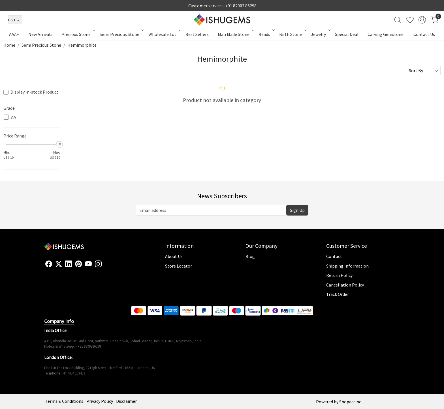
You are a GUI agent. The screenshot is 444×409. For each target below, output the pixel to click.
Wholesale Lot (164, 34)
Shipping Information (347, 266)
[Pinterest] (78, 264)
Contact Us (424, 34)
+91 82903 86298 (241, 5)
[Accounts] (422, 19)
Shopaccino (350, 401)
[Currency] (15, 19)
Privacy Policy (99, 401)
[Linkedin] (68, 264)
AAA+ (14, 34)
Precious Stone (77, 34)
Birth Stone (292, 34)
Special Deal (346, 34)
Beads (266, 34)
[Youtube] (88, 264)
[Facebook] (48, 264)
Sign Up (297, 210)
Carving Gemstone (386, 34)
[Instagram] (98, 264)
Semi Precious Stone (121, 34)
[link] (397, 20)
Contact (334, 256)
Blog (250, 256)
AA (13, 117)
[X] (58, 264)
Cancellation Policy (345, 285)
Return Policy (339, 275)
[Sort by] (419, 70)
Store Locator (178, 266)
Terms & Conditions (64, 401)
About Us (174, 256)
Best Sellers (197, 34)
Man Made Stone (235, 34)
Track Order (337, 294)
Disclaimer (126, 401)
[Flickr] (105, 266)
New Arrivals (40, 34)
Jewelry (320, 34)
